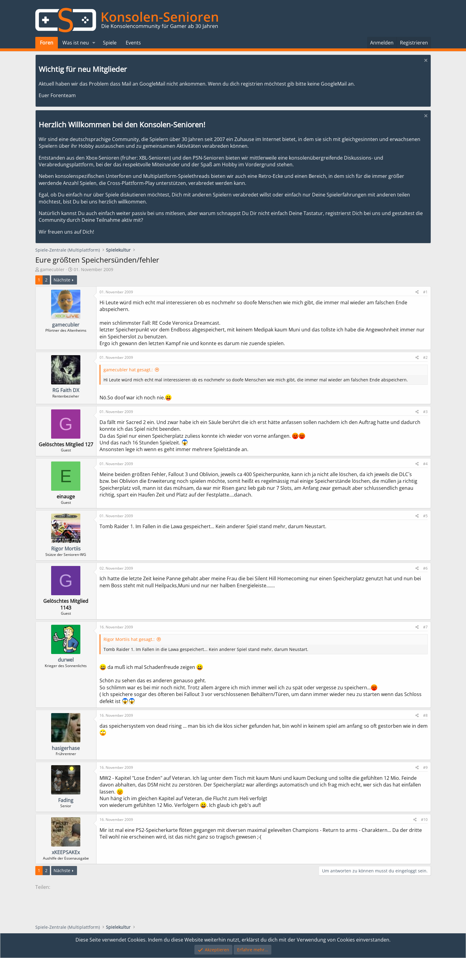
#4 (425, 463)
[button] (93, 42)
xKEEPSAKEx (66, 852)
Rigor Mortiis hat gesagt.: (129, 639)
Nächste (62, 280)
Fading (65, 800)
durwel (66, 659)
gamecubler (52, 269)
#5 (425, 515)
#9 (425, 767)
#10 (424, 819)
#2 (425, 357)
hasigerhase (66, 748)
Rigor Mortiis (66, 548)
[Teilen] (417, 292)
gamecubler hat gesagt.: (128, 370)
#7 (425, 627)
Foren (46, 42)
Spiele (110, 42)
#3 (425, 411)
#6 (425, 568)
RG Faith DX (65, 390)
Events (133, 42)
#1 (425, 292)
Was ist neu (75, 42)
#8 (425, 715)
